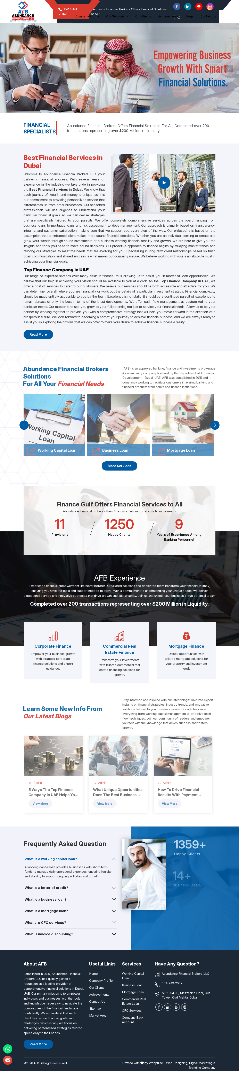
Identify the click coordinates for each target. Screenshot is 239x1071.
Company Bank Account (132, 1020)
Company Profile (87, 16)
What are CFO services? (45, 923)
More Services (119, 466)
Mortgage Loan (133, 992)
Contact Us (208, 16)
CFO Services (132, 1010)
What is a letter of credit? (46, 888)
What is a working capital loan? (51, 859)
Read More (38, 334)
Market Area (98, 1015)
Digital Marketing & (202, 1063)
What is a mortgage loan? (46, 911)
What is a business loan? (45, 899)
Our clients (143, 16)
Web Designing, (177, 1063)
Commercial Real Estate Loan (134, 1001)
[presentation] (24, 425)
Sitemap (95, 1008)
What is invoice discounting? (49, 934)
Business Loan (132, 985)
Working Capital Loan (133, 976)
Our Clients (97, 987)
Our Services (117, 16)
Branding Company (202, 1068)
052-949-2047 (172, 983)
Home (64, 16)
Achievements (168, 16)
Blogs (189, 16)
